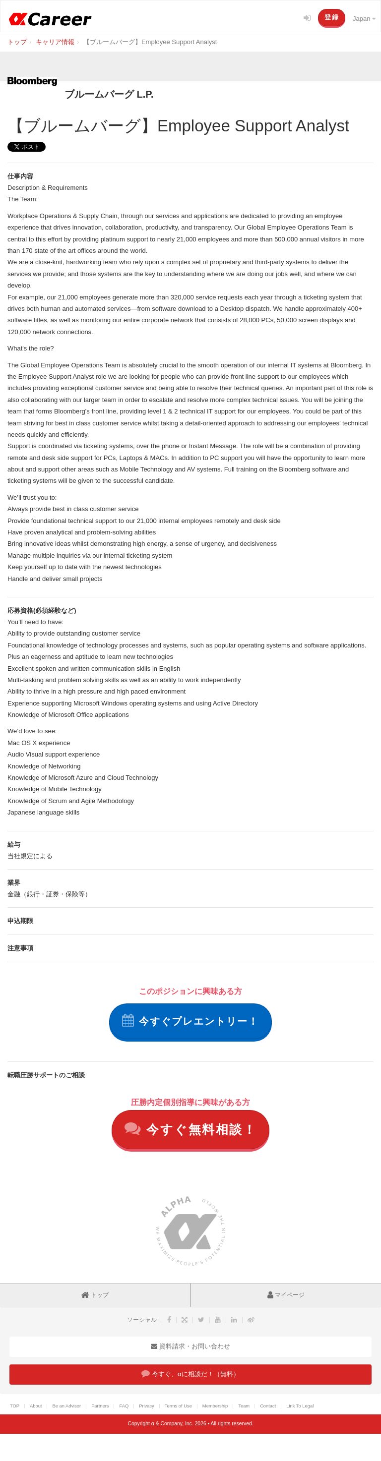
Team (244, 1405)
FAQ (123, 1405)
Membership (215, 1405)
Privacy (146, 1405)
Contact (268, 1405)
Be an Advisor (66, 1405)
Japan (364, 18)
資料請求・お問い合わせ (190, 1346)
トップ (94, 1294)
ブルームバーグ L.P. (109, 94)
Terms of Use (178, 1405)
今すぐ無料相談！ (191, 1128)
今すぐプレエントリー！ (190, 1020)
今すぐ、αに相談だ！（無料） (190, 1373)
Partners (100, 1405)
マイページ (286, 1294)
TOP (14, 1405)
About (36, 1405)
